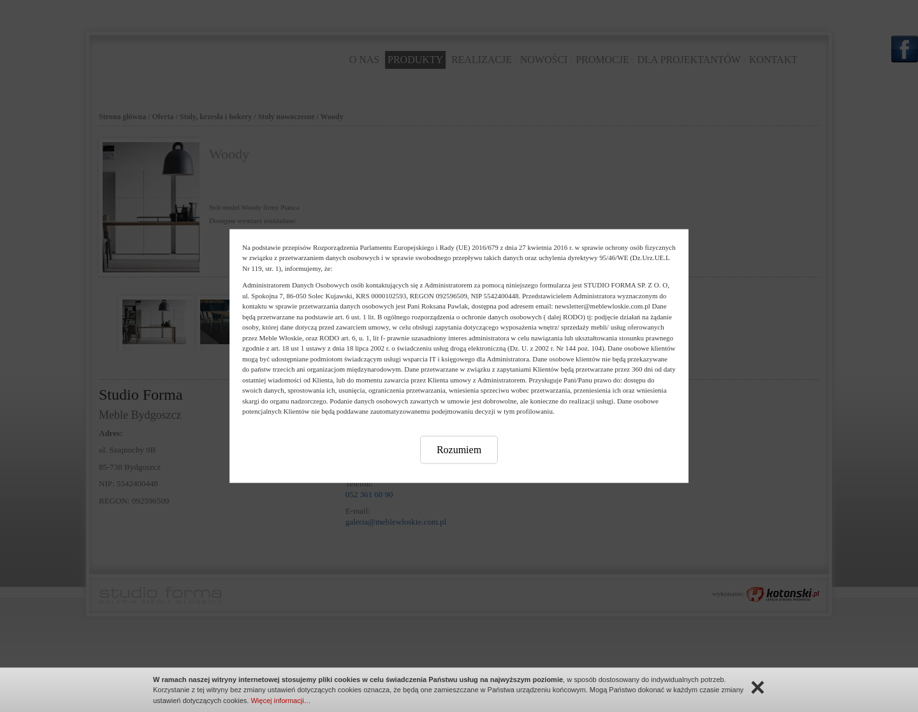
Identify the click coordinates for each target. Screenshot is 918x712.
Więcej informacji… (280, 700)
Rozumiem (459, 449)
